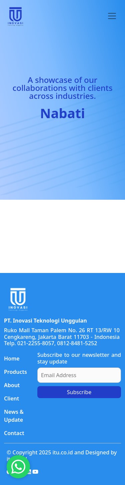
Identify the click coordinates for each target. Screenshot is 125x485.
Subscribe (79, 392)
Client (11, 398)
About (12, 385)
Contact (14, 433)
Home (12, 358)
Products (15, 371)
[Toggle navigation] (112, 16)
